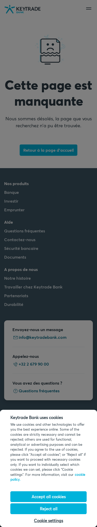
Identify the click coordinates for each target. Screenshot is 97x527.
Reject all (48, 508)
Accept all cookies (49, 496)
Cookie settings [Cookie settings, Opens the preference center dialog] (48, 520)
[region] (48, 468)
